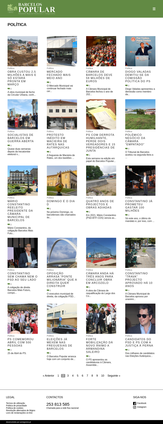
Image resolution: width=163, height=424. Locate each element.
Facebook (141, 403)
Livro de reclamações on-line (19, 413)
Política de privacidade (16, 405)
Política (11, 68)
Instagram (141, 407)
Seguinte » (114, 375)
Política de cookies (14, 408)
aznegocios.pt (25, 422)
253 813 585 (57, 404)
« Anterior (48, 375)
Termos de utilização (15, 403)
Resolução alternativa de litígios (20, 410)
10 (102, 375)
